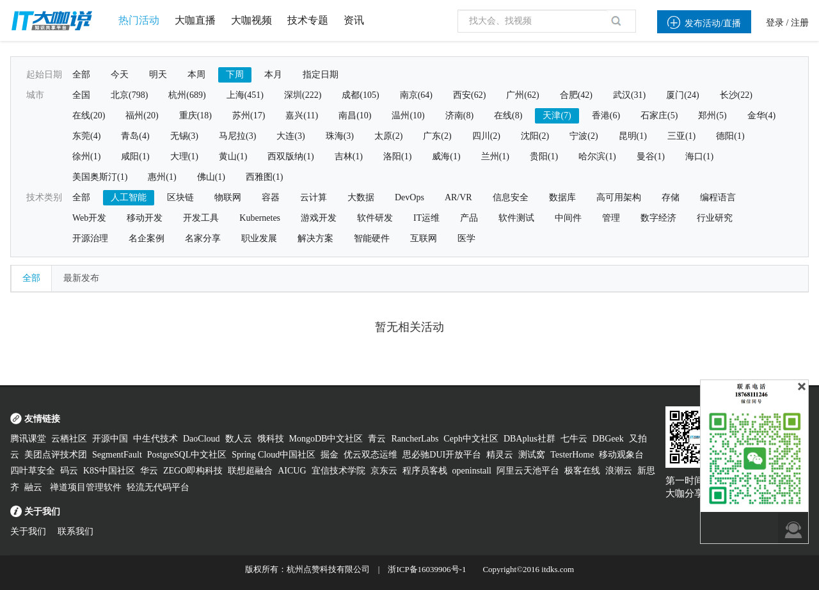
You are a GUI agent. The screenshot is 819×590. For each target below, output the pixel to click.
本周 (196, 74)
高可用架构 (618, 197)
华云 (149, 470)
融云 (34, 487)
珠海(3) (340, 136)
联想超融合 (250, 470)
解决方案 (315, 238)
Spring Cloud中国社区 (273, 454)
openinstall (471, 470)
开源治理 (90, 238)
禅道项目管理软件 (86, 487)
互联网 (423, 238)
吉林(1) (349, 156)
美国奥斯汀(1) (99, 177)
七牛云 (574, 438)
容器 (271, 197)
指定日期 (320, 74)
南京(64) (416, 95)
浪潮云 (618, 470)
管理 (611, 218)
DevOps (409, 197)
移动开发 (145, 218)
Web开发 (89, 218)
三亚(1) (681, 136)
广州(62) (522, 95)
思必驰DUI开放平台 (441, 454)
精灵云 (499, 454)
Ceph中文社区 (470, 438)
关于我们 (28, 531)
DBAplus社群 (529, 438)
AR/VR (458, 197)
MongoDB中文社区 (326, 438)
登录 (775, 23)
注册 (800, 23)
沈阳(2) (535, 136)
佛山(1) (211, 177)
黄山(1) (233, 156)
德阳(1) (730, 136)
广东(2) (437, 136)
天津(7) (557, 115)
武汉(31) (629, 95)
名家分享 (203, 238)
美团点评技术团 (55, 454)
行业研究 (715, 218)
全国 (81, 95)
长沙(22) (736, 95)
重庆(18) (195, 115)
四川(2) (486, 136)
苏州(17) (248, 115)
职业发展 (259, 238)
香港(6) (606, 115)
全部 (81, 74)
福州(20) (141, 115)
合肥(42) (576, 95)
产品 (469, 218)
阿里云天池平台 (528, 470)
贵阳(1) (544, 156)
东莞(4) (86, 136)
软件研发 (375, 218)
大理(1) (184, 156)
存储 (671, 197)
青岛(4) (135, 136)
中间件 (568, 218)
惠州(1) (162, 177)
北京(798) (129, 95)
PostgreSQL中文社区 (187, 454)
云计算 (313, 197)
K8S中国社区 (109, 470)
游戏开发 (319, 218)
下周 (235, 74)
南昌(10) (354, 115)
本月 (273, 74)
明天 (158, 74)
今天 (120, 74)
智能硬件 (372, 238)
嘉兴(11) (301, 115)
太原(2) (388, 136)
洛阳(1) (397, 156)
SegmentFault (117, 454)
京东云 (383, 470)
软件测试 (516, 218)
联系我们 (75, 531)
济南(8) (459, 115)
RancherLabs (414, 438)
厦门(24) (682, 95)
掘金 (329, 454)
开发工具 (201, 218)
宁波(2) (583, 136)
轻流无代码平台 (158, 487)
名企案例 (146, 238)
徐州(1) (86, 156)
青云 (377, 438)
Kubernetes (259, 218)
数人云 (238, 438)
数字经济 (658, 218)
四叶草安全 (32, 470)
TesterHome (572, 454)
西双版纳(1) (290, 156)
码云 (69, 470)
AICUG (292, 470)
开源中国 (110, 438)
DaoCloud (201, 438)
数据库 (562, 197)
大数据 (360, 197)
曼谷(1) (651, 156)
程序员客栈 (424, 470)
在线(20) (88, 115)
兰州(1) (495, 156)
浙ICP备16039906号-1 (427, 569)
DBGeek (608, 438)
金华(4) (761, 115)
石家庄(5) (659, 115)
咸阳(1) (135, 156)
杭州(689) (186, 95)
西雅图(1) (264, 177)
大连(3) (290, 136)
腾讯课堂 (28, 438)
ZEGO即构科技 (193, 470)
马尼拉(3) (237, 136)
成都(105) (360, 95)
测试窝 (531, 454)
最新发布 (81, 278)
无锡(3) (184, 136)
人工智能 (129, 197)
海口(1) (699, 156)
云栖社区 (69, 438)
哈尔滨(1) (597, 156)
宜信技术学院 (338, 470)
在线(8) (508, 115)
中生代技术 (155, 438)
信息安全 (511, 197)
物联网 (227, 197)
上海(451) (245, 95)
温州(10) (408, 115)
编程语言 (718, 197)
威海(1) (446, 156)
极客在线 (582, 470)
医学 (466, 238)
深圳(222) (302, 95)
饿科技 (270, 438)
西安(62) (469, 95)
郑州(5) (712, 115)
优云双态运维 (370, 454)
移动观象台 (621, 454)
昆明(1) (633, 136)
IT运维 (426, 218)
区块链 (180, 197)
